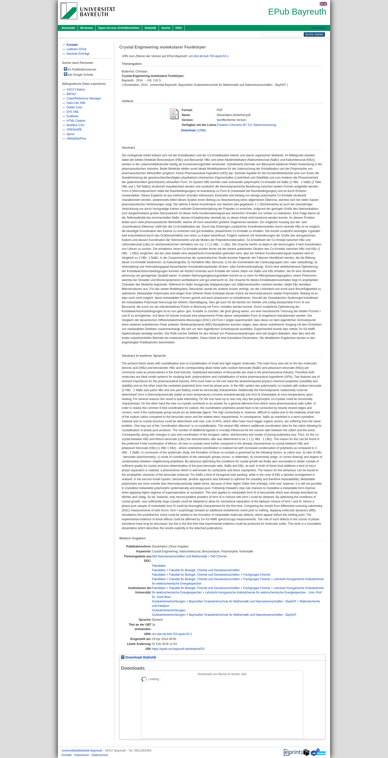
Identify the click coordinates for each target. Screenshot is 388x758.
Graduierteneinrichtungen (168, 601)
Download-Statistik (138, 657)
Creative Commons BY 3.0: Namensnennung (246, 125)
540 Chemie (219, 556)
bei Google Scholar (78, 74)
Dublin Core (74, 107)
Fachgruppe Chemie (256, 574)
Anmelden (318, 28)
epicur (71, 134)
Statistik (150, 28)
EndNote (72, 116)
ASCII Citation (76, 89)
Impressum (82, 755)
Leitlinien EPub (76, 49)
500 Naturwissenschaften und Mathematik (179, 556)
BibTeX (71, 94)
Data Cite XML (76, 103)
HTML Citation (76, 120)
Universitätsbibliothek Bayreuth (82, 750)
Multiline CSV (75, 125)
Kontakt (67, 755)
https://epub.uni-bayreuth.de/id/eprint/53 (178, 649)
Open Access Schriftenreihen (118, 28)
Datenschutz (100, 755)
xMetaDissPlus (76, 138)
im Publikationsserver (80, 69)
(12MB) (193, 130)
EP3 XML (73, 112)
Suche (165, 28)
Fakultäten (159, 566)
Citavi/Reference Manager (84, 98)
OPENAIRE (74, 129)
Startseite (68, 28)
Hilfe (178, 28)
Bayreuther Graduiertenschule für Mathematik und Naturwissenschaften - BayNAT (242, 601)
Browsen (86, 28)
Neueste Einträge (78, 53)
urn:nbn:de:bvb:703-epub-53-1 (209, 56)
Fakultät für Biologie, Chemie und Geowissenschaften (204, 570)
